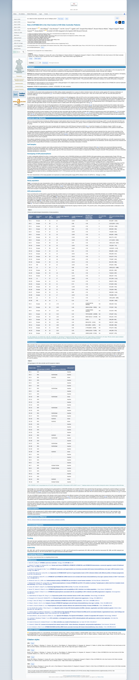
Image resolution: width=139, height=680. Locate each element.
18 (97, 147)
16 (86, 126)
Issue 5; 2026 (17, 22)
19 (88, 345)
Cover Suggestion (18, 45)
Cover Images (17, 40)
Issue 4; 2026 (17, 24)
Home (14, 14)
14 (89, 112)
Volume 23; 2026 (18, 32)
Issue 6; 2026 (17, 19)
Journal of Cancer (19, 86)
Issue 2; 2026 (17, 30)
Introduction (19, 60)
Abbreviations (19, 67)
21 (36, 346)
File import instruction (54, 62)
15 (33, 114)
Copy (30, 58)
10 (91, 105)
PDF (117, 18)
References (19, 72)
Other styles (38, 58)
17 (88, 126)
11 (115, 111)
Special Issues (17, 48)
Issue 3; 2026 (17, 27)
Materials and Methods (19, 62)
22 (68, 496)
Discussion (19, 66)
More (42, 47)
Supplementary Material (19, 69)
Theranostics (19, 76)
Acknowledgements (19, 71)
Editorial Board (17, 38)
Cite (67, 18)
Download (45, 63)
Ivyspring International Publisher (73, 675)
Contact (46, 14)
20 (34, 346)
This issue (60, 18)
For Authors (22, 14)
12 (117, 111)
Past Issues (16, 35)
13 (87, 112)
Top (19, 59)
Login (40, 14)
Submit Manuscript (32, 14)
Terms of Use (101, 676)
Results (19, 64)
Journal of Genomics (19, 89)
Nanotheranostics (19, 83)
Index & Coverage (18, 43)
